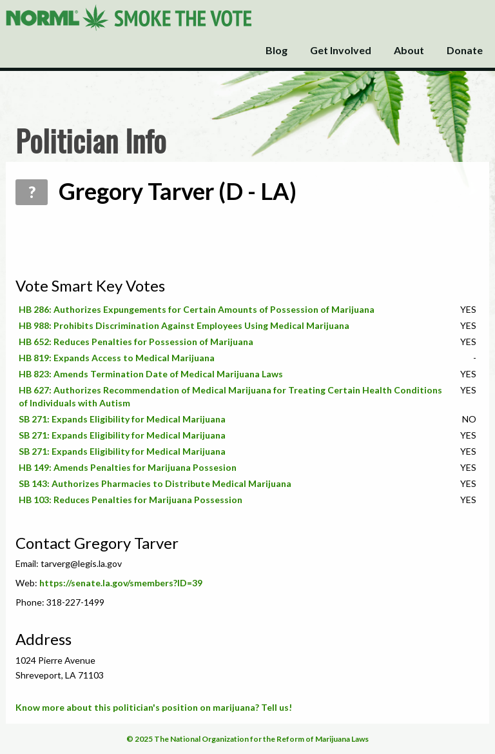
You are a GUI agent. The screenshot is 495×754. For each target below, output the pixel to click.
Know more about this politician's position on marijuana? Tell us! (153, 707)
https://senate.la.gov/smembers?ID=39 (120, 582)
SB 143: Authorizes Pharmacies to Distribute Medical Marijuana (155, 483)
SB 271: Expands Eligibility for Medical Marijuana (122, 418)
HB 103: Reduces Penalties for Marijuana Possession (130, 499)
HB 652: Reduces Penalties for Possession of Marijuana (136, 341)
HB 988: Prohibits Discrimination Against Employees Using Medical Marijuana (184, 325)
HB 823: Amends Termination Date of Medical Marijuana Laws (151, 373)
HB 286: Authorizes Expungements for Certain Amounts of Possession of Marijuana (196, 309)
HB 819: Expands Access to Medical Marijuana (117, 357)
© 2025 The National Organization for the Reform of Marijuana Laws (247, 739)
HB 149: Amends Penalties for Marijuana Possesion (128, 467)
